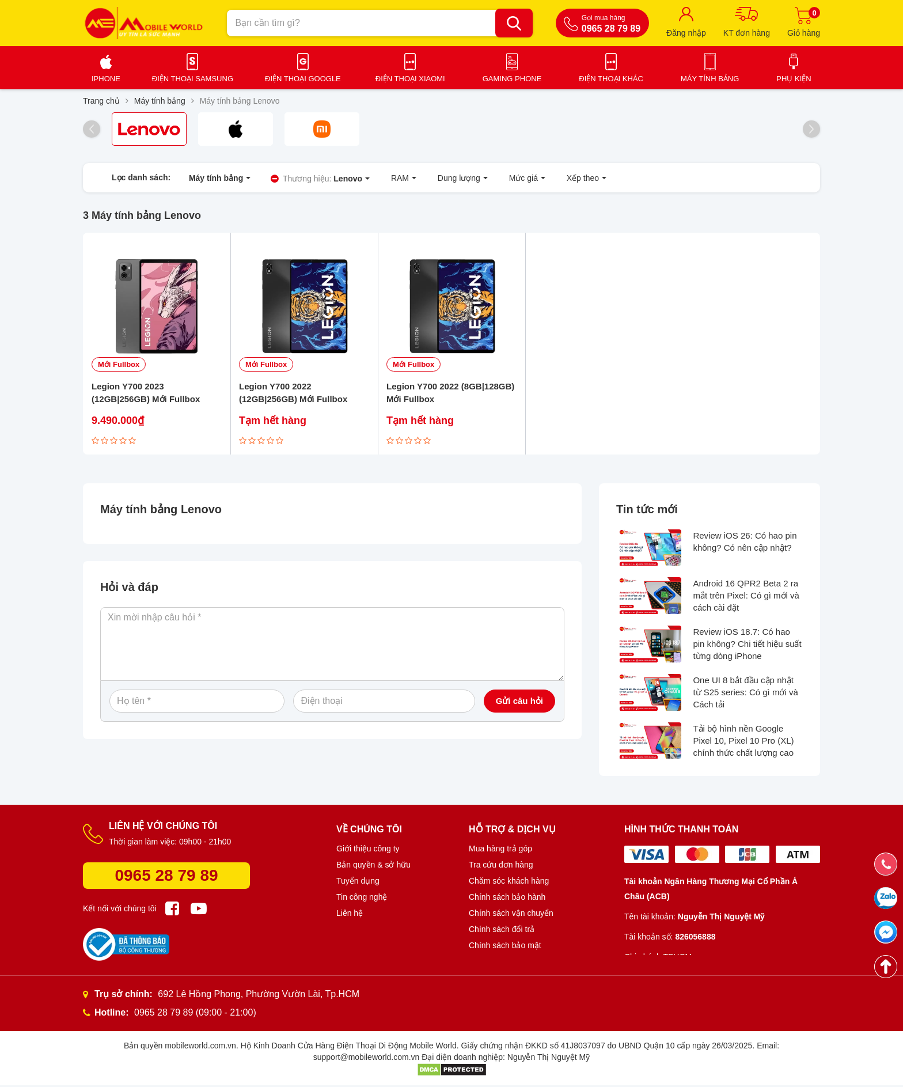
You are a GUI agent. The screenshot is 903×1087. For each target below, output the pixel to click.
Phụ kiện (793, 78)
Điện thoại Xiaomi (410, 78)
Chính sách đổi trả (501, 930)
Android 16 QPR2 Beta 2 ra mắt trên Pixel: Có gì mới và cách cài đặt (746, 597)
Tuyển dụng (358, 882)
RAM (395, 178)
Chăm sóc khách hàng (509, 882)
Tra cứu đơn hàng (501, 866)
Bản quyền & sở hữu (373, 866)
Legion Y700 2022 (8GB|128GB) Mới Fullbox (450, 394)
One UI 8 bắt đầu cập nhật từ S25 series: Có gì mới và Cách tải (745, 693)
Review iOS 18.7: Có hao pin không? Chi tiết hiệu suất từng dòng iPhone (747, 645)
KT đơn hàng (746, 32)
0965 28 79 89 (166, 877)
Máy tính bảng (710, 78)
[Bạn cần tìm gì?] (514, 23)
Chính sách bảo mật (505, 947)
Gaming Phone (512, 78)
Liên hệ (349, 914)
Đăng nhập (686, 32)
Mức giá (510, 178)
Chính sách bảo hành (507, 898)
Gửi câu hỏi (519, 702)
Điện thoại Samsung (192, 78)
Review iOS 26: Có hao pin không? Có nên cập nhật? (744, 543)
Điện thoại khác (611, 78)
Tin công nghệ (361, 898)
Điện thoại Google (303, 78)
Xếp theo (566, 178)
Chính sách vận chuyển (511, 914)
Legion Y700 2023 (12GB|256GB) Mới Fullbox (146, 394)
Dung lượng (450, 178)
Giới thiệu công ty (368, 850)
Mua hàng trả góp (500, 850)
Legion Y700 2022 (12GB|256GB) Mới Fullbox (293, 394)
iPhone (106, 78)
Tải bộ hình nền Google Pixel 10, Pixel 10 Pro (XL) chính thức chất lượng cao (743, 742)
